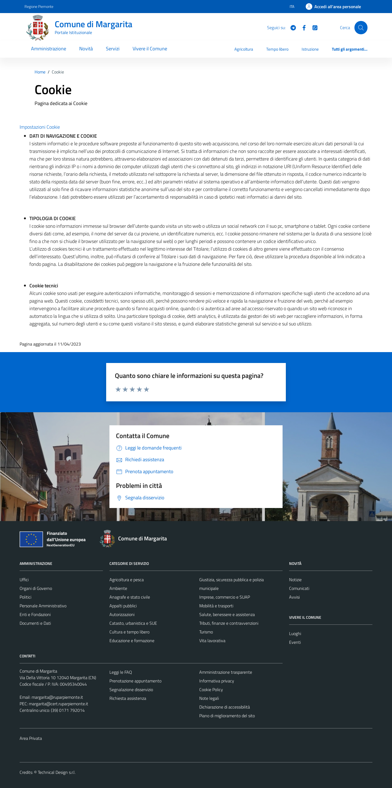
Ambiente (118, 588)
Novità (86, 48)
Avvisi (294, 597)
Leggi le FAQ (120, 672)
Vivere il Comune (150, 48)
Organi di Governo (36, 588)
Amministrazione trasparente (225, 672)
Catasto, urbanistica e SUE (133, 623)
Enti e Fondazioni (35, 614)
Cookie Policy (211, 689)
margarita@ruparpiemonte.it (57, 697)
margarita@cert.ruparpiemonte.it (58, 703)
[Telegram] (291, 27)
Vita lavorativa (212, 640)
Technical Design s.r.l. (56, 772)
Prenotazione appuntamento (135, 681)
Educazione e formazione (131, 640)
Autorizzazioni (121, 614)
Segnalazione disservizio (131, 689)
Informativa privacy (216, 681)
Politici (25, 597)
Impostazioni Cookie (40, 127)
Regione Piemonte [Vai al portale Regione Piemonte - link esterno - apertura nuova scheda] (38, 6)
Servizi (113, 48)
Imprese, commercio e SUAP (224, 597)
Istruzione (310, 49)
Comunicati (299, 588)
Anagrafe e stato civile (129, 597)
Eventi (295, 642)
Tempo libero (277, 49)
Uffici (24, 579)
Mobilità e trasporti (216, 605)
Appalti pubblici (123, 605)
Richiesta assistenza (127, 698)
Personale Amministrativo (43, 605)
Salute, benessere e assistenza (227, 614)
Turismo (206, 632)
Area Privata (31, 738)
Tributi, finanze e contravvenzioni (228, 623)
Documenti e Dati (35, 623)
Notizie (295, 579)
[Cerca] (360, 27)
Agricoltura (243, 49)
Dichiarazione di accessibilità (224, 707)
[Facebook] (301, 27)
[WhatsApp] (312, 27)
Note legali (209, 698)
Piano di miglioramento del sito (227, 715)
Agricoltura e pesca (126, 579)
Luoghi (295, 633)
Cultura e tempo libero (129, 632)
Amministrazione (48, 48)
